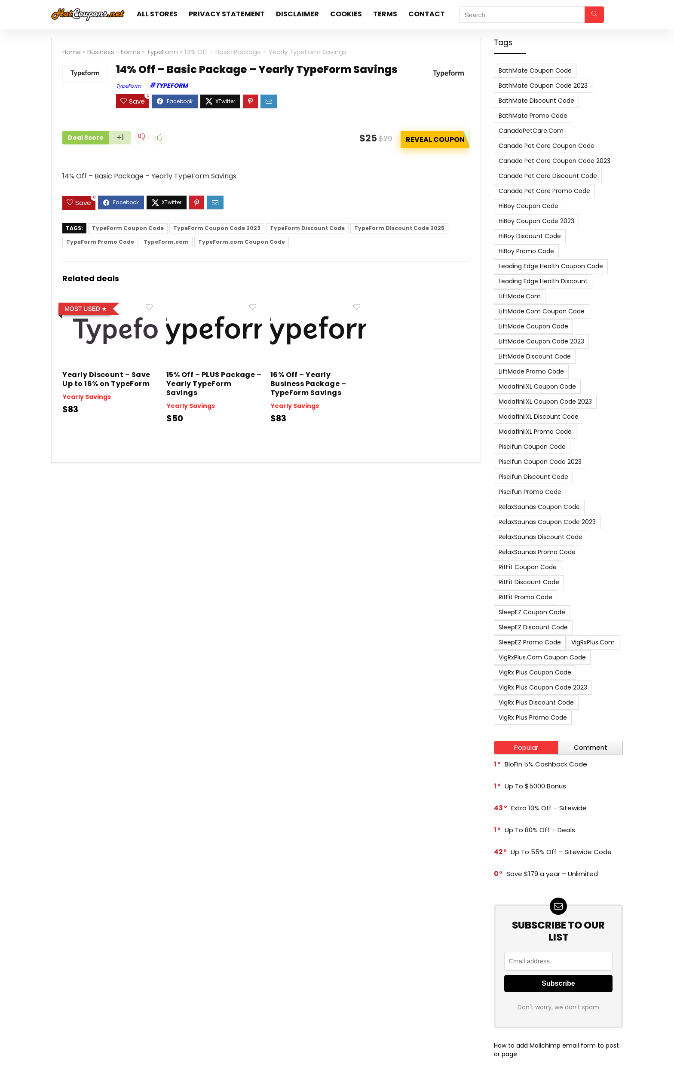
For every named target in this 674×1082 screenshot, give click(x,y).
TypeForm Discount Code (307, 226)
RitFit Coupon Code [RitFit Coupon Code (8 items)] (528, 567)
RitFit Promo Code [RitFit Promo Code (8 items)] (525, 597)
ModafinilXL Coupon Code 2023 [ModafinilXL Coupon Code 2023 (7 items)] (545, 401)
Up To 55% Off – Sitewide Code (561, 851)
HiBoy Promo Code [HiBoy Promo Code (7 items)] (526, 251)
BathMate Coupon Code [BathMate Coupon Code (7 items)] (535, 70)
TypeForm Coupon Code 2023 (216, 226)
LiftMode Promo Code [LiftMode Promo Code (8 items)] (531, 371)
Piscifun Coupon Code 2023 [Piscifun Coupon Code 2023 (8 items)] (540, 461)
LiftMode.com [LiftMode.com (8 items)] (520, 296)
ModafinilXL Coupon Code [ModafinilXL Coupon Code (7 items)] (537, 386)
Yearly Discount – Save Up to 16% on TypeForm (106, 377)
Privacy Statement (227, 14)
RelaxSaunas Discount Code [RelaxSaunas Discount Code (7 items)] (540, 537)
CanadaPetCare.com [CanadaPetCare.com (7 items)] (531, 130)
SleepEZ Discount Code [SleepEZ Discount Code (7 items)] (533, 627)
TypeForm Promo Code (100, 240)
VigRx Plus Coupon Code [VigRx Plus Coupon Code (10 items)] (535, 672)
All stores (157, 14)
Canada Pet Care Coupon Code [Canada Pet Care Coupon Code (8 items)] (546, 145)
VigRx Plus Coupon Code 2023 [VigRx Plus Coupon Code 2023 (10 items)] (543, 687)
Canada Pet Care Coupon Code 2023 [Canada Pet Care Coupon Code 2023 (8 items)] (554, 160)
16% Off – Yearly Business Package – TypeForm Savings (308, 382)
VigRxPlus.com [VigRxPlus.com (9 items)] (593, 642)
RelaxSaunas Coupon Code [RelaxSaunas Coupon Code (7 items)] (539, 507)
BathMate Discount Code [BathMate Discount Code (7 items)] (536, 100)
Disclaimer (297, 14)
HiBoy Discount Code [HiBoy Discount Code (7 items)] (530, 236)
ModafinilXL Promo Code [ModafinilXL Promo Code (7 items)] (535, 431)
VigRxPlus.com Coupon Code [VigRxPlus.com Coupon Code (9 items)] (542, 657)
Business (100, 52)
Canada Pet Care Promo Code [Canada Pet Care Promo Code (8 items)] (544, 191)
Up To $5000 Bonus (535, 786)
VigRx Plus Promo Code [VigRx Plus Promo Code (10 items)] (533, 717)
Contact (426, 14)
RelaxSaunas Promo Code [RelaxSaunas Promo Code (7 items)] (537, 552)
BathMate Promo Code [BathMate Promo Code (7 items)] (533, 115)
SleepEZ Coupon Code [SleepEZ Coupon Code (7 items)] (532, 612)
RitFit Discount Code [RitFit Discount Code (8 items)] (529, 582)
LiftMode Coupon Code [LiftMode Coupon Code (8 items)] (533, 326)
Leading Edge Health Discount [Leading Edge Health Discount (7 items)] (543, 281)
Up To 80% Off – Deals (540, 829)
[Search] (594, 14)
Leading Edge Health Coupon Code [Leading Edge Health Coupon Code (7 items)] (551, 266)
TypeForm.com (166, 240)
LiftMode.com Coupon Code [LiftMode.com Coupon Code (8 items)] (542, 311)
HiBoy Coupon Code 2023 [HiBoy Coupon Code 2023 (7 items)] (536, 221)
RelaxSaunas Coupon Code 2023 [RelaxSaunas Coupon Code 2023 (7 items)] (547, 522)
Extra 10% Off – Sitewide (549, 807)
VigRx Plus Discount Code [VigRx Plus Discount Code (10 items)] (536, 702)
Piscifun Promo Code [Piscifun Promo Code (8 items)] (530, 491)
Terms (385, 14)
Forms (130, 52)
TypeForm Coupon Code (128, 226)
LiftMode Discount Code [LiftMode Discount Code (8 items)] (535, 356)
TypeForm (162, 52)
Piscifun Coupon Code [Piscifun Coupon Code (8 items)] (532, 446)
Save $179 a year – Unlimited (552, 873)
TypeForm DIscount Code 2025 (399, 226)
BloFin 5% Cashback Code (546, 764)
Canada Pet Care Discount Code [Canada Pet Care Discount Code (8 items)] (548, 176)
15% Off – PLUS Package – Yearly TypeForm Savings (214, 382)
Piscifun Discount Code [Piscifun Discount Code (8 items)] (533, 476)
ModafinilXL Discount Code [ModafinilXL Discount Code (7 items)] (539, 416)
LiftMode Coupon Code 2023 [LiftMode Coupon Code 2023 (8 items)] (541, 341)
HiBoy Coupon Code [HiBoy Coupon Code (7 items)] (528, 206)
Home (71, 52)
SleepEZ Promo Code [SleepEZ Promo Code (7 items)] (530, 642)
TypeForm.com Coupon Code (241, 240)
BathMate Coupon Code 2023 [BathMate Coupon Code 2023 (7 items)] (543, 85)
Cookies (346, 14)
